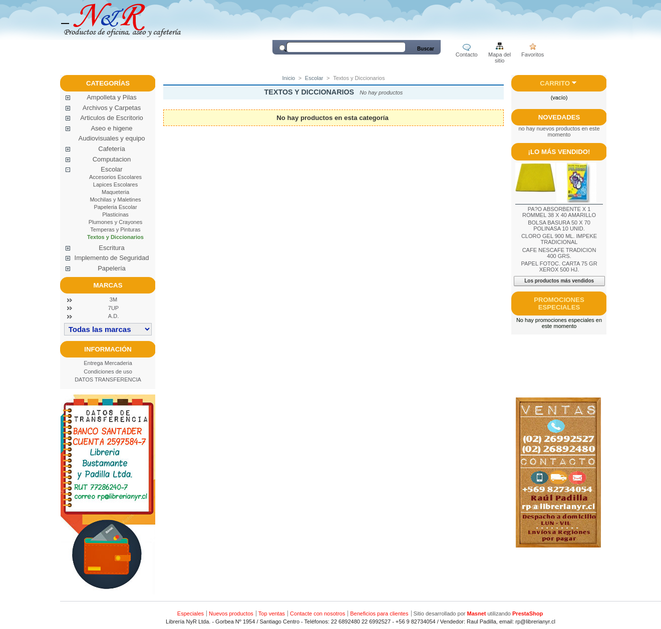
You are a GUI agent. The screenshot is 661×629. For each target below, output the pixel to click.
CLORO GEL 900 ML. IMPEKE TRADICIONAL (559, 239)
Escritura (111, 248)
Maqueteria (115, 192)
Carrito (555, 83)
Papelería (112, 268)
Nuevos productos (231, 613)
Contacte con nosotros (317, 613)
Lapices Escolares (115, 185)
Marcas (108, 285)
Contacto (467, 55)
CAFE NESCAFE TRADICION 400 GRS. (559, 253)
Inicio (288, 78)
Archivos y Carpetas (112, 108)
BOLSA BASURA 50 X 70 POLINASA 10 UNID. (559, 226)
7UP (113, 308)
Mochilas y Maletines (115, 199)
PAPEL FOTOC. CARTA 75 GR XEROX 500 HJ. (559, 266)
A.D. (113, 316)
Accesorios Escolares (115, 177)
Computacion (112, 159)
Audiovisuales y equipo (112, 138)
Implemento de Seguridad (112, 258)
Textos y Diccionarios (115, 237)
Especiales (190, 613)
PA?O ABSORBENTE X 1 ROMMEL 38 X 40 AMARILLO (559, 212)
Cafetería (111, 148)
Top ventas (271, 613)
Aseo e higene (111, 128)
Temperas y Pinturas (115, 229)
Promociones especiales (559, 303)
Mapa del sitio (499, 55)
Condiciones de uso (108, 371)
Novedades (559, 117)
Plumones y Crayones (116, 222)
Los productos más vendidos (559, 281)
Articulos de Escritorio (111, 118)
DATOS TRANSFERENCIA (108, 379)
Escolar (111, 169)
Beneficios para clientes (379, 613)
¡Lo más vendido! (559, 152)
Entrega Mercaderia (108, 363)
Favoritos (532, 55)
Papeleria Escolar (115, 207)
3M (113, 299)
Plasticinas (115, 215)
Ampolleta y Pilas (112, 97)
